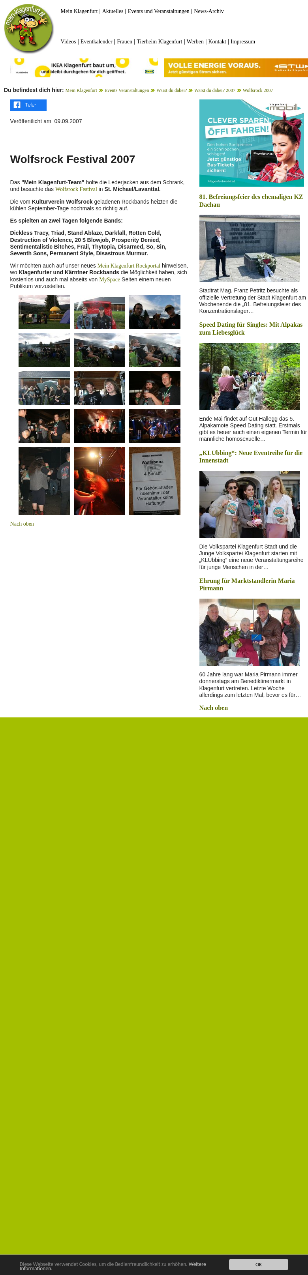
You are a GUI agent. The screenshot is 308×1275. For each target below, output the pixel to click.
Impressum (243, 42)
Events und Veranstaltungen (159, 11)
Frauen (124, 42)
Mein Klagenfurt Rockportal (129, 266)
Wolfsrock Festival (76, 189)
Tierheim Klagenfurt (159, 42)
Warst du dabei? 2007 (214, 90)
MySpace (109, 280)
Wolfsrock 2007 (258, 90)
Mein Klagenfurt (79, 11)
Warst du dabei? (171, 90)
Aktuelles (113, 11)
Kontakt (217, 42)
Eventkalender (97, 42)
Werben (195, 42)
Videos (68, 42)
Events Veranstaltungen (127, 90)
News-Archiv (208, 11)
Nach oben (22, 524)
